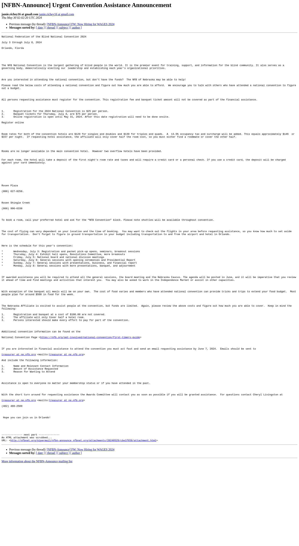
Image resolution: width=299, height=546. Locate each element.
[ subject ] (63, 27)
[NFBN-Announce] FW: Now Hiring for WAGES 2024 (80, 24)
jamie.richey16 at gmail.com (56, 14)
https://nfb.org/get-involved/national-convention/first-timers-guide (90, 398)
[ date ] (40, 27)
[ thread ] (51, 27)
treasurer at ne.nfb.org (19, 418)
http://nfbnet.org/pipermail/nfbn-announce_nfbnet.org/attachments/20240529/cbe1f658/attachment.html (83, 521)
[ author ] (76, 27)
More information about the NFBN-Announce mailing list (37, 542)
